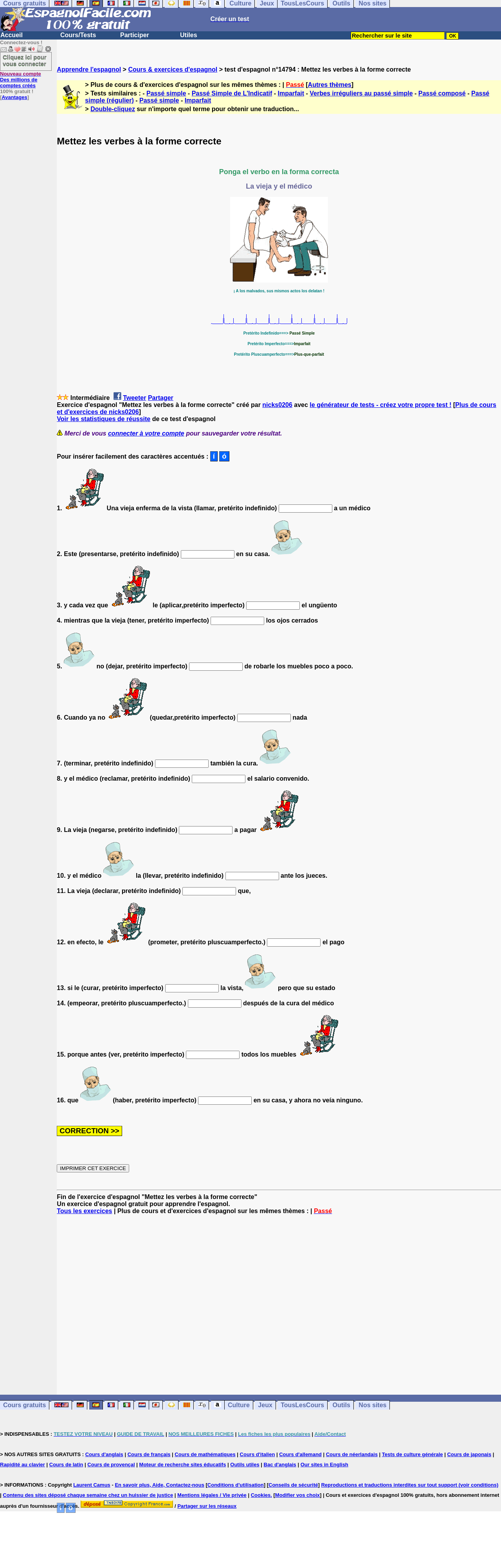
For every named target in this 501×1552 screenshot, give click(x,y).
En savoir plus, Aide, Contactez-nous (159, 1485)
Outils (341, 1405)
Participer (134, 35)
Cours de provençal (111, 1464)
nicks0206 (277, 405)
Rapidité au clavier (22, 1464)
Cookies (261, 1495)
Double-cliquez (112, 109)
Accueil (11, 35)
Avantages (14, 97)
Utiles (188, 35)
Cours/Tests (78, 35)
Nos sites (372, 1405)
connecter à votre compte (146, 433)
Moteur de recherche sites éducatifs (182, 1464)
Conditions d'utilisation (235, 1485)
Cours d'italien (257, 1454)
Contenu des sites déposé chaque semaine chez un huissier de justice (88, 1495)
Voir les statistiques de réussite (103, 419)
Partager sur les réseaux (206, 1506)
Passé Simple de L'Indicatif (232, 93)
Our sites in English (324, 1464)
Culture (239, 1405)
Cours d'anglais (104, 1454)
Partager (160, 397)
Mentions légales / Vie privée (212, 1495)
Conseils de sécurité (293, 1485)
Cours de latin (66, 1464)
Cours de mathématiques (205, 1454)
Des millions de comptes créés (20, 79)
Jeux (265, 1405)
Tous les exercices (84, 1211)
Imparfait (291, 93)
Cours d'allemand (300, 1454)
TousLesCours (302, 1405)
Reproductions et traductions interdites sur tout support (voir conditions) (409, 1485)
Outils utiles (244, 1464)
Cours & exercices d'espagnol (172, 69)
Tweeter (134, 397)
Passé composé (442, 93)
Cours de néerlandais (352, 1454)
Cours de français (149, 1454)
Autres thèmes (329, 84)
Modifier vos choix (297, 1495)
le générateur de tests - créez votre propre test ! (380, 405)
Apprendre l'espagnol (89, 69)
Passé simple (166, 93)
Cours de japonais (469, 1454)
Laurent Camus (91, 1485)
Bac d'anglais (280, 1464)
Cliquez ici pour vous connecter (25, 60)
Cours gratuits (24, 1405)
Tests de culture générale (412, 1454)
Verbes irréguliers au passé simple (361, 93)
